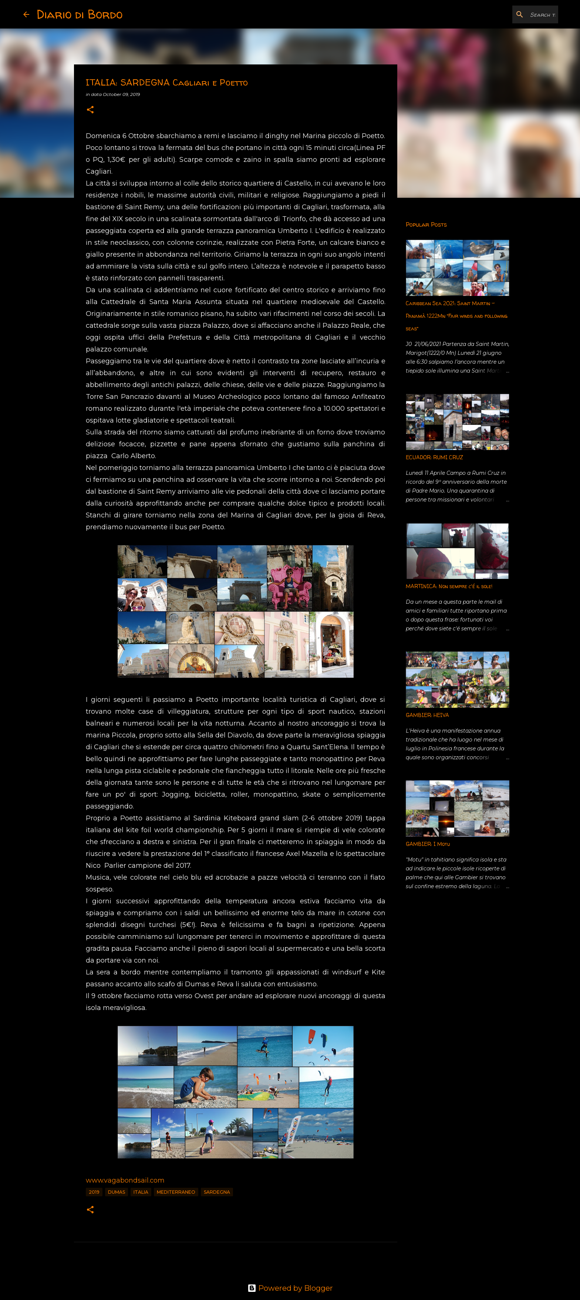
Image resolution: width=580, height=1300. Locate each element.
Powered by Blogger (290, 1288)
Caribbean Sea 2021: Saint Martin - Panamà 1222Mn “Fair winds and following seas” (457, 316)
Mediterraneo (176, 1192)
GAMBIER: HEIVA (427, 715)
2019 (94, 1192)
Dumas (116, 1192)
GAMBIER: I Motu (428, 843)
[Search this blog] (519, 14)
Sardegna (217, 1192)
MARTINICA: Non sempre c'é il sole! (449, 586)
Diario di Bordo (79, 14)
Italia (141, 1192)
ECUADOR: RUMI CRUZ (434, 457)
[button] (90, 110)
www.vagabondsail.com (125, 1180)
